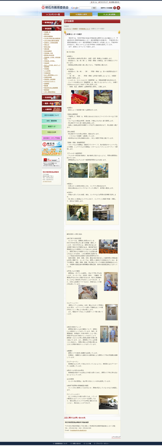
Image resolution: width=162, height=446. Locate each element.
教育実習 (46, 90)
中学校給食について (84, 28)
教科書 (46, 85)
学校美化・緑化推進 (49, 79)
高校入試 (46, 44)
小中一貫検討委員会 (49, 92)
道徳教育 (46, 83)
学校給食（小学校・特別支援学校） (52, 58)
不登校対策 (47, 73)
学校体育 (46, 63)
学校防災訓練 (48, 77)
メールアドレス (47, 181)
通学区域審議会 (48, 36)
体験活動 (46, 49)
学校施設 (46, 68)
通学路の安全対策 (49, 55)
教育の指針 (47, 47)
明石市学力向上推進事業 (51, 87)
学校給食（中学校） (49, 61)
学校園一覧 (47, 32)
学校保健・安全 (48, 53)
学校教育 (66, 26)
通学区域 (46, 34)
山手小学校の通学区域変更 (51, 40)
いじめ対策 (47, 71)
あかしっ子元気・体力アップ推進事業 (52, 65)
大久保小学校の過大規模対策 (52, 38)
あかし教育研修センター (51, 75)
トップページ (67, 28)
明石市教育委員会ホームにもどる (55, 7)
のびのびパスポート (49, 81)
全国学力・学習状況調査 (51, 42)
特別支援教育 (48, 51)
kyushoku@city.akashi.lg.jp (78, 430)
